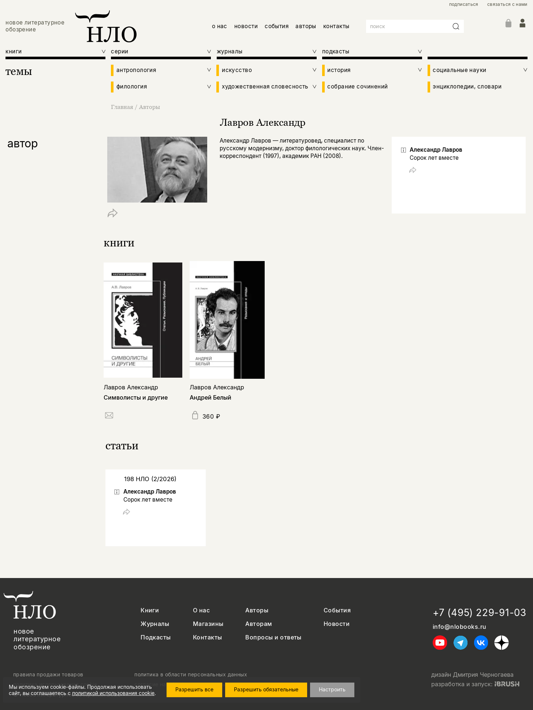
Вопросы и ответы (273, 637)
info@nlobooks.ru (460, 626)
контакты (336, 26)
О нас (201, 610)
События (337, 610)
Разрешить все (194, 689)
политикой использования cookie (113, 693)
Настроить (332, 689)
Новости (337, 623)
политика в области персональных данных (190, 674)
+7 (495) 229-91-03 (479, 612)
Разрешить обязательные (266, 689)
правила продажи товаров (48, 674)
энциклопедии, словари (467, 86)
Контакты (207, 637)
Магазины (208, 623)
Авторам (258, 623)
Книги (150, 610)
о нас (219, 26)
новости (246, 26)
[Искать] (456, 26)
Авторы (149, 106)
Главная (123, 106)
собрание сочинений (357, 86)
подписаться (463, 4)
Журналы (155, 623)
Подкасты (156, 637)
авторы (305, 26)
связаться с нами (507, 4)
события (276, 26)
